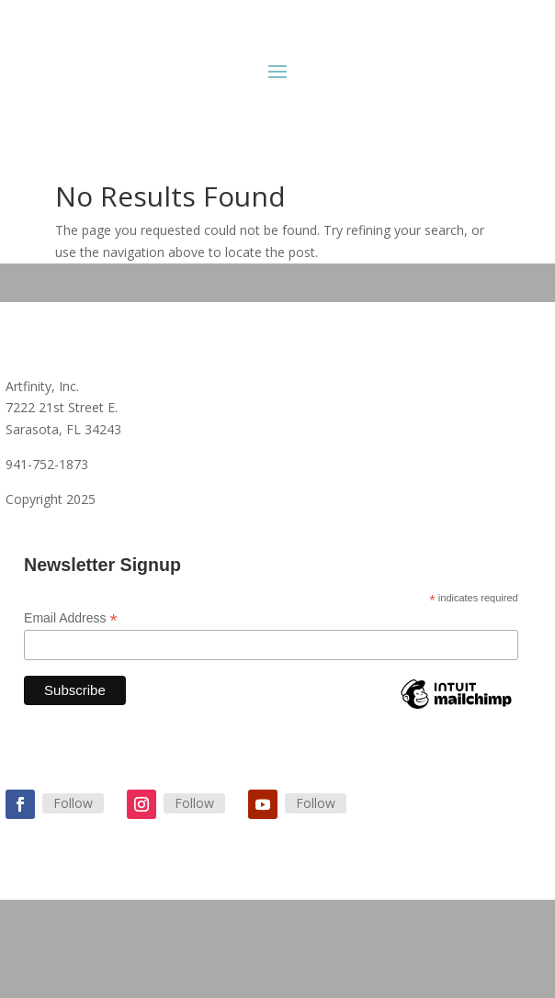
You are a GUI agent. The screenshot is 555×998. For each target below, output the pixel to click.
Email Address (71, 618)
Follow (73, 803)
